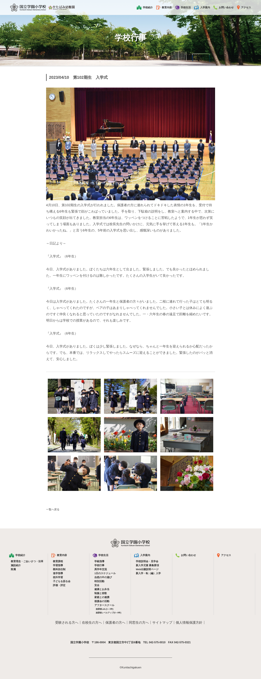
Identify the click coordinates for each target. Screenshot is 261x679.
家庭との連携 (101, 597)
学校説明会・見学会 (147, 561)
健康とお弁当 (101, 589)
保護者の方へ (115, 622)
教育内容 (164, 7)
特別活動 (99, 581)
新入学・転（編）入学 (148, 573)
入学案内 (202, 7)
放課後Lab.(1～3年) (104, 609)
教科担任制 (59, 569)
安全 (96, 585)
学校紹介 (145, 7)
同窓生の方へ (139, 622)
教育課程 (58, 561)
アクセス (244, 7)
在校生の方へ (92, 622)
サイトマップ (162, 622)
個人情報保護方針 (189, 622)
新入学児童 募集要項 (147, 565)
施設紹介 (16, 565)
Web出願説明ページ (147, 569)
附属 (13, 569)
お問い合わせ (223, 7)
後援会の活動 (101, 601)
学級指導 (99, 561)
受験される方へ (66, 622)
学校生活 (183, 7)
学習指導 (58, 565)
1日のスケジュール (105, 573)
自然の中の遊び (103, 577)
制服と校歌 (100, 593)
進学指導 (58, 573)
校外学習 (58, 577)
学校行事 (99, 565)
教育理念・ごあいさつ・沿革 (27, 561)
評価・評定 (59, 585)
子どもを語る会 (61, 581)
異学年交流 (100, 569)
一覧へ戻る (52, 509)
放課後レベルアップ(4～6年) (108, 613)
